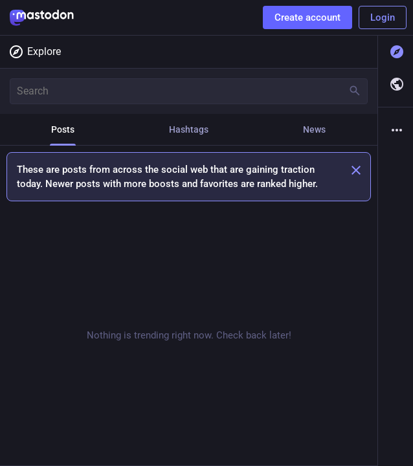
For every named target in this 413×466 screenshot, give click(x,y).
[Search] (189, 91)
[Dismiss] (356, 170)
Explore (34, 52)
